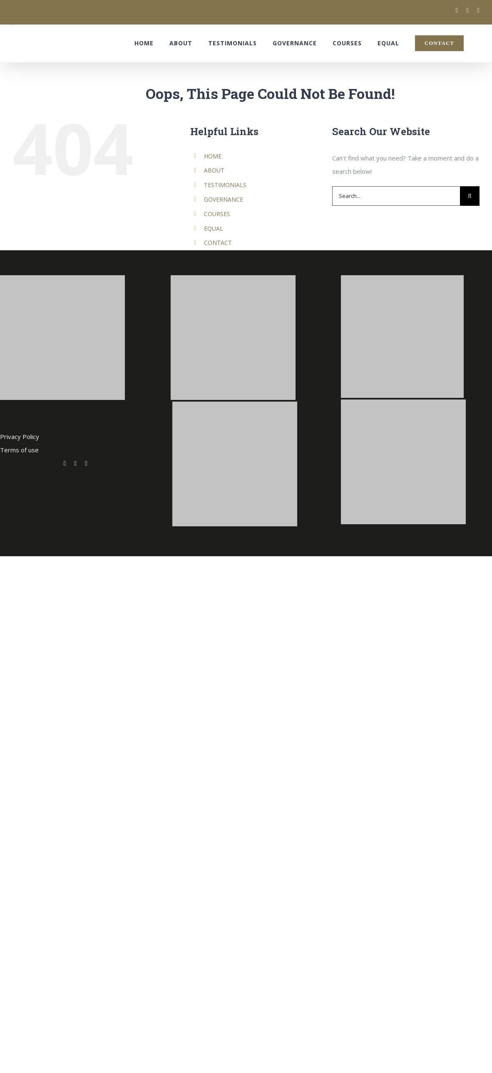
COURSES (217, 214)
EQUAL (213, 228)
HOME (212, 156)
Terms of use (19, 450)
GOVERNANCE (223, 199)
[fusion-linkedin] (86, 463)
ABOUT (214, 170)
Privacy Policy (19, 436)
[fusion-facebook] (75, 463)
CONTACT (218, 243)
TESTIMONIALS (225, 185)
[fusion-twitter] (64, 463)
